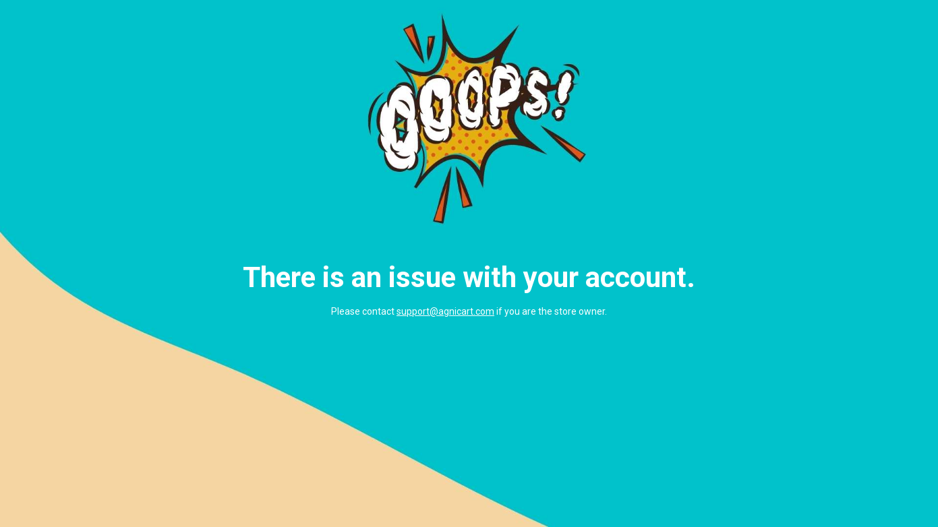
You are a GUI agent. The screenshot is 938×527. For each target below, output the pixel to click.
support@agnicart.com (445, 311)
